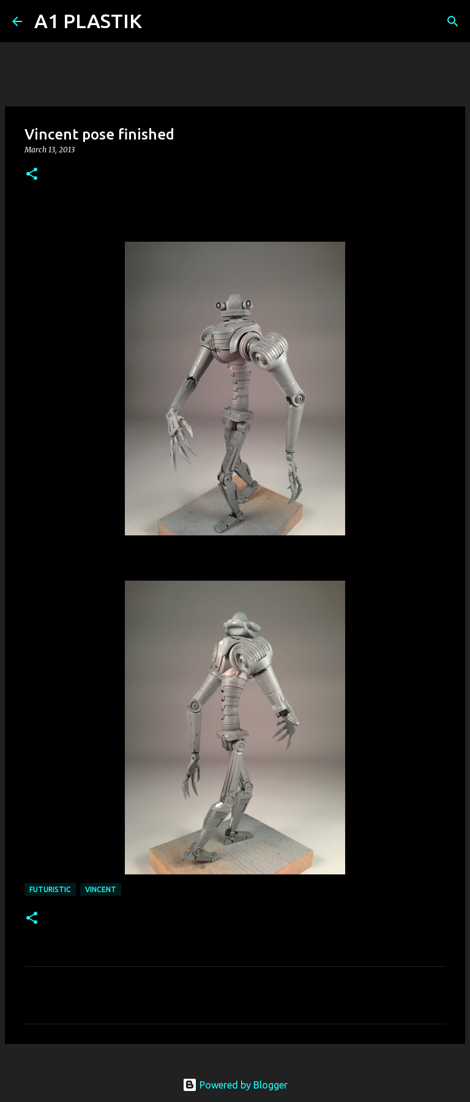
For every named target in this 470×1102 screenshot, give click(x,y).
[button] (31, 174)
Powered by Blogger (235, 1084)
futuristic (50, 889)
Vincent (100, 889)
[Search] (159, 21)
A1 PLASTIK (88, 21)
